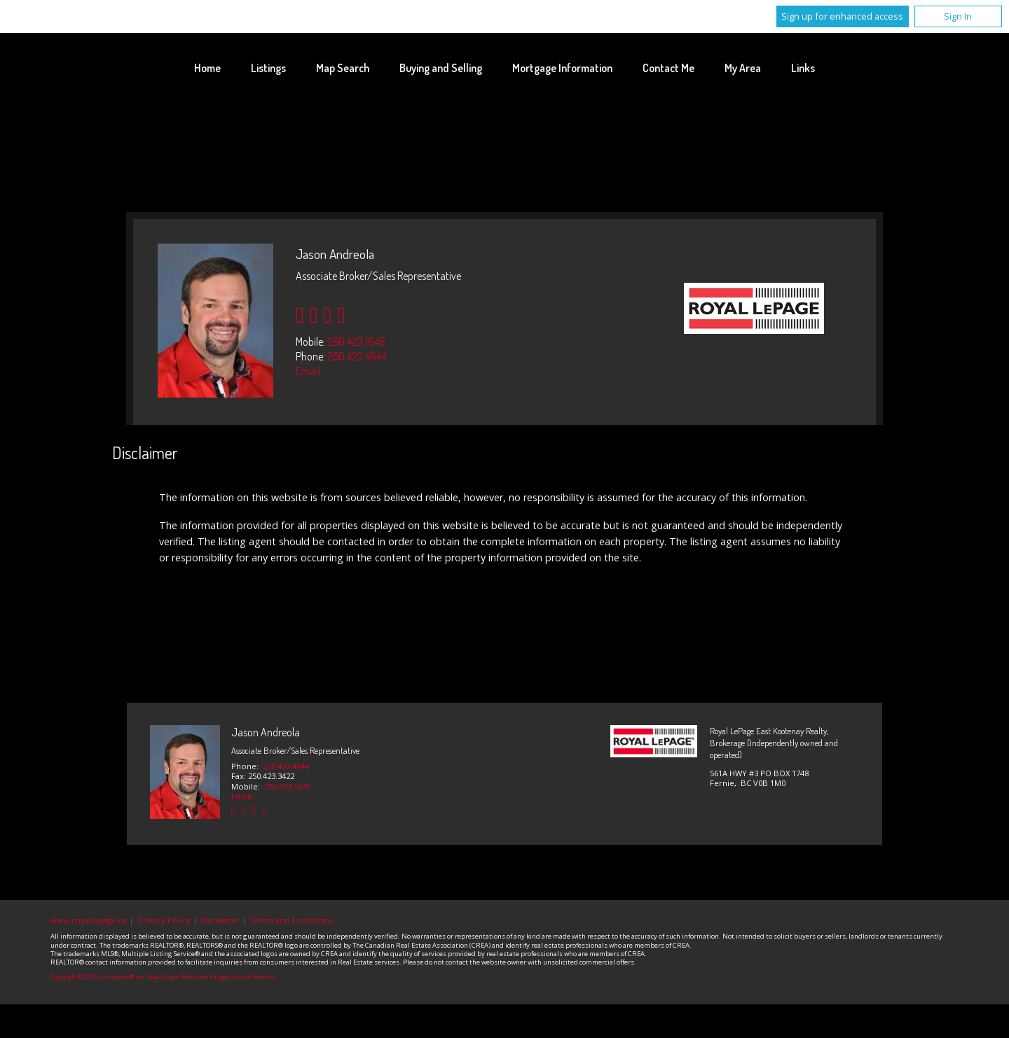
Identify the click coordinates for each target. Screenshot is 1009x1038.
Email (308, 371)
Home (207, 68)
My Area (743, 68)
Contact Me (668, 68)
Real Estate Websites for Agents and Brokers (211, 977)
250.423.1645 (356, 342)
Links (803, 68)
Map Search (342, 68)
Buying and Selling (440, 68)
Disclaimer (220, 920)
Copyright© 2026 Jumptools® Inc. (98, 977)
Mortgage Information (562, 68)
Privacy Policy (164, 920)
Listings (268, 68)
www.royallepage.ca (88, 920)
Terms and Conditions (291, 920)
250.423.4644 (356, 356)
